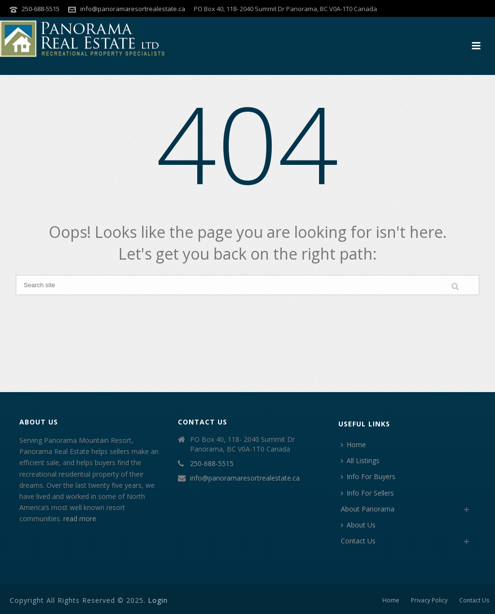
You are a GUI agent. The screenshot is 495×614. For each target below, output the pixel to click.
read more (79, 518)
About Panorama (367, 508)
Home (353, 444)
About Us (358, 524)
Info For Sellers (367, 492)
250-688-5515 (40, 8)
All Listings (360, 460)
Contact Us (358, 540)
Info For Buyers (368, 476)
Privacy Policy (429, 600)
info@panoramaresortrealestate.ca (132, 8)
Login (158, 600)
